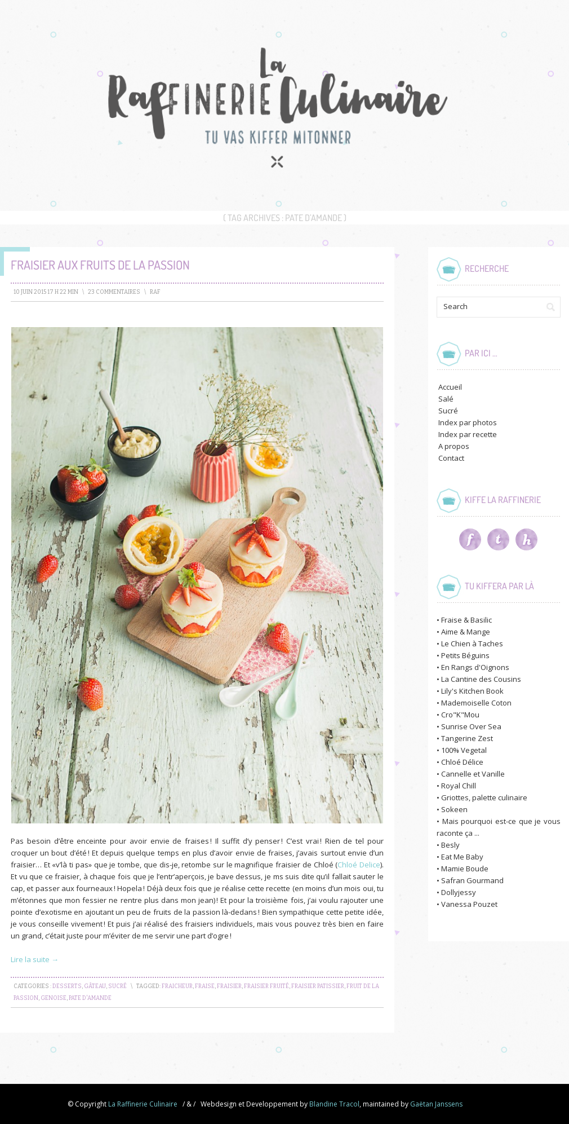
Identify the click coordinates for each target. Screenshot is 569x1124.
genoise (53, 998)
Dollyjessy (458, 892)
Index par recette (467, 434)
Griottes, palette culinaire (484, 797)
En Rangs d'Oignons (475, 667)
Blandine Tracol (334, 1104)
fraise (205, 986)
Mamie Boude (464, 868)
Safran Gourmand (472, 880)
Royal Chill (458, 786)
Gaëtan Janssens (436, 1104)
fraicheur (177, 986)
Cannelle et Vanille (473, 774)
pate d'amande (90, 998)
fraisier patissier (317, 986)
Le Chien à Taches (472, 643)
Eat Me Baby (462, 857)
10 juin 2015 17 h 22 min (46, 292)
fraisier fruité (266, 986)
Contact (451, 458)
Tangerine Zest (467, 738)
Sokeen (454, 809)
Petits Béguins (465, 655)
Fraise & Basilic (466, 620)
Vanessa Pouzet (469, 904)
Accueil (450, 387)
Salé (446, 399)
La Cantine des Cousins (481, 679)
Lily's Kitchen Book (472, 691)
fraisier (229, 986)
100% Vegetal (464, 750)
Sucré (117, 986)
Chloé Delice (358, 864)
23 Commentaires (114, 292)
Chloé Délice (462, 762)
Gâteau (95, 986)
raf (155, 292)
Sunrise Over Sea (471, 726)
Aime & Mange (465, 632)
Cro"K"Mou (460, 714)
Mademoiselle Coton (476, 703)
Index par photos (467, 422)
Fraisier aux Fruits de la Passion (100, 264)
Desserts (67, 986)
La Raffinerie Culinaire (142, 1104)
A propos (453, 446)
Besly (450, 845)
